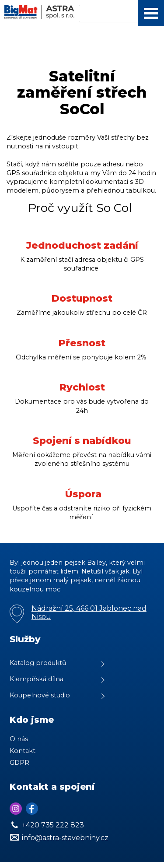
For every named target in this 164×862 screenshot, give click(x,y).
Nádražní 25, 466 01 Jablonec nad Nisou (89, 612)
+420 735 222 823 (53, 825)
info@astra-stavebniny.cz (65, 838)
